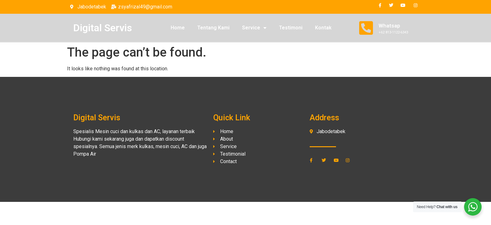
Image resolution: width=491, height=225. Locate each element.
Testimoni (290, 28)
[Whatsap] (366, 28)
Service (254, 27)
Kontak (323, 28)
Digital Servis (102, 28)
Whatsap (389, 25)
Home (178, 28)
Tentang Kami (213, 28)
